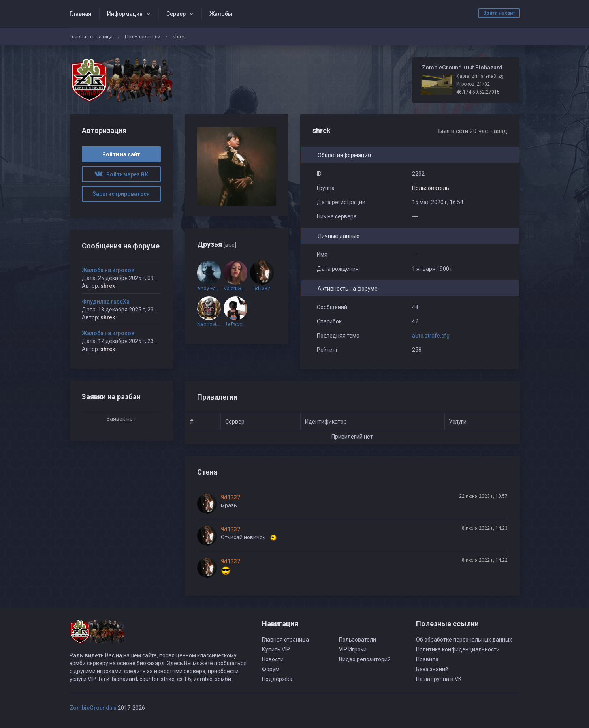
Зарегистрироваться (121, 194)
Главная (80, 14)
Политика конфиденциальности (458, 649)
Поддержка (277, 679)
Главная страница (91, 36)
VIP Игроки (353, 649)
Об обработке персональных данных (464, 639)
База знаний (432, 669)
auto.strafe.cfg (431, 335)
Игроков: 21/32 (473, 84)
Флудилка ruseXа (106, 301)
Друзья (216, 244)
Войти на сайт (499, 13)
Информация (125, 14)
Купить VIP (276, 649)
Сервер (176, 14)
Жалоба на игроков (108, 270)
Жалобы (220, 14)
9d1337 (230, 497)
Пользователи (142, 36)
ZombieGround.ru (93, 708)
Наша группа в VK (438, 679)
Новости (273, 659)
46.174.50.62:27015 (478, 92)
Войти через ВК (121, 174)
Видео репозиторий (365, 659)
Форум (270, 669)
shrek (107, 286)
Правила (427, 659)
